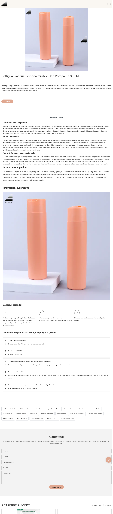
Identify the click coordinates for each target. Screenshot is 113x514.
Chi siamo (108, 505)
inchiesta (7, 101)
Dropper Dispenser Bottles (53, 409)
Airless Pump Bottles (52, 418)
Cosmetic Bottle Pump (47, 413)
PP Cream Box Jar (7, 413)
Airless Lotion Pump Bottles (77, 413)
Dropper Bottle (68, 409)
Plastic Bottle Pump (8, 418)
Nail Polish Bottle (24, 409)
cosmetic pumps (61, 413)
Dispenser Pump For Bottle (95, 413)
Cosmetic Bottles (80, 409)
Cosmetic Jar (33, 413)
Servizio (94, 505)
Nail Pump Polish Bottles (9, 409)
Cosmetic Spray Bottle (37, 418)
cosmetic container (21, 413)
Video (101, 505)
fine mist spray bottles (94, 409)
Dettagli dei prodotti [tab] (56, 117)
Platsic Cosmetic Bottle (67, 418)
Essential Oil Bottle (37, 409)
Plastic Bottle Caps (22, 418)
